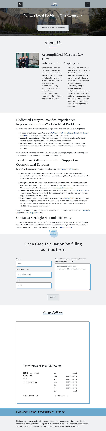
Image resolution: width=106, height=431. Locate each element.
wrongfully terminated (63, 188)
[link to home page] (55, 4)
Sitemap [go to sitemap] (50, 412)
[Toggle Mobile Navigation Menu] (87, 4)
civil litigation (31, 213)
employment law (67, 169)
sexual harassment (81, 190)
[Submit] (53, 297)
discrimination (70, 198)
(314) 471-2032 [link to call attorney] (30, 382)
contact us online (65, 227)
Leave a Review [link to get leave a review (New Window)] (30, 395)
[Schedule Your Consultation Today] (53, 27)
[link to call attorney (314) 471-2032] (20, 4)
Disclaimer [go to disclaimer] (60, 412)
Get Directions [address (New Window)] (61, 395)
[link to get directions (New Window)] (37, 376)
